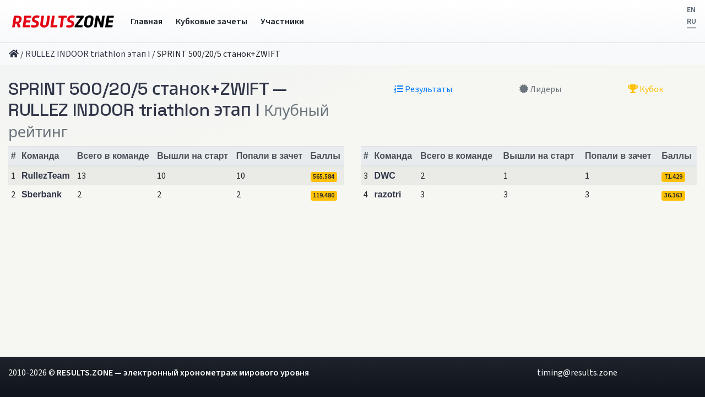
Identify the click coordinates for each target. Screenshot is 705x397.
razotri (388, 194)
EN (691, 9)
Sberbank (41, 194)
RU (691, 21)
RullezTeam (45, 175)
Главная (146, 21)
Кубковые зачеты (211, 21)
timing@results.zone (577, 373)
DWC (385, 175)
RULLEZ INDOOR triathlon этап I (87, 54)
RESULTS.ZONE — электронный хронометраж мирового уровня (183, 373)
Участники (282, 21)
